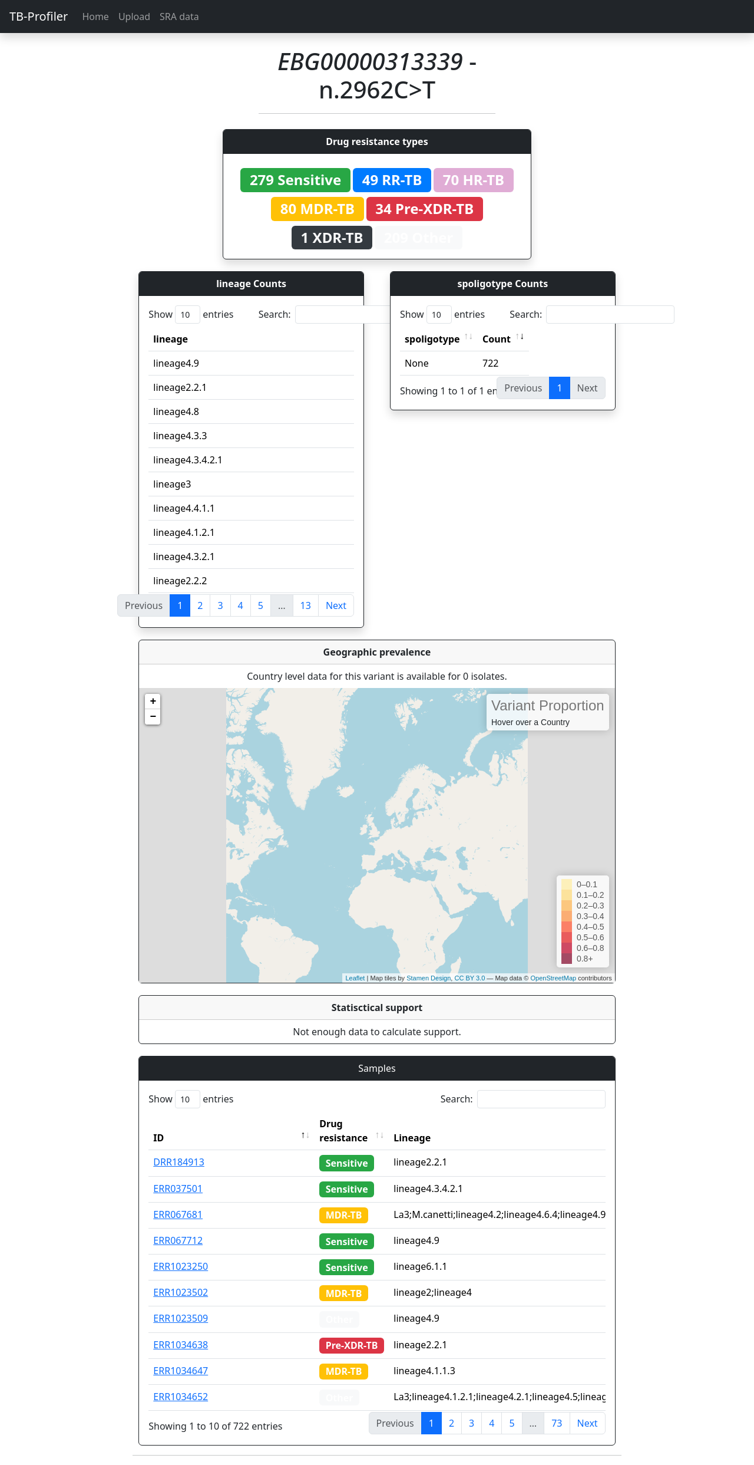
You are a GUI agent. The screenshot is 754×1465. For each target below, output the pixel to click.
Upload (134, 16)
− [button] (153, 717)
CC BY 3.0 (469, 978)
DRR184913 (178, 1161)
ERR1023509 (180, 1318)
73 (556, 1423)
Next (336, 605)
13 (305, 605)
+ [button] (153, 701)
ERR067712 (178, 1240)
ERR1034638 (180, 1344)
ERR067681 (178, 1214)
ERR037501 (178, 1188)
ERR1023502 (180, 1292)
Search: (341, 314)
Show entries (190, 314)
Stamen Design (428, 978)
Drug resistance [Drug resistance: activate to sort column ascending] (343, 1130)
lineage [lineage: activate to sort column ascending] (170, 338)
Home (95, 16)
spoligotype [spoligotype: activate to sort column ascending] (432, 338)
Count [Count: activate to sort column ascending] (496, 338)
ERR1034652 (180, 1396)
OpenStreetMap (553, 978)
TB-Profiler (38, 16)
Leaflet (355, 978)
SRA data (179, 16)
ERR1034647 (180, 1370)
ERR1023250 (180, 1266)
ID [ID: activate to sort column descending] (158, 1137)
